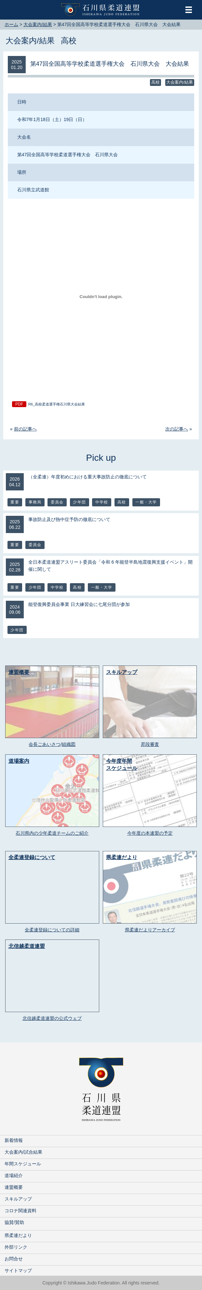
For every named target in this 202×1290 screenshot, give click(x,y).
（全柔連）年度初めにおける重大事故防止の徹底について (87, 476)
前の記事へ (25, 429)
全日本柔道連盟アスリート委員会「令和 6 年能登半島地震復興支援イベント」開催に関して (110, 565)
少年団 (79, 502)
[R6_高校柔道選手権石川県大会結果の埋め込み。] (101, 296)
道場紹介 (14, 1175)
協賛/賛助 (14, 1222)
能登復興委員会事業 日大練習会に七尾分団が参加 (79, 604)
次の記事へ (176, 429)
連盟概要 (14, 1187)
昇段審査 (150, 744)
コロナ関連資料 (20, 1210)
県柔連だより (18, 1235)
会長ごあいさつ (45, 744)
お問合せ (14, 1258)
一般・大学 (146, 502)
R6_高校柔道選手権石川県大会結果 (56, 404)
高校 (68, 40)
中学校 (101, 502)
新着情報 (14, 1140)
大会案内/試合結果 (23, 1152)
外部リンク (16, 1247)
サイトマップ (18, 1270)
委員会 (57, 502)
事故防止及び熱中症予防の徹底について (69, 519)
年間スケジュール (23, 1163)
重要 (14, 502)
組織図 (68, 744)
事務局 (35, 502)
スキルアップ (18, 1198)
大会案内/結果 (30, 40)
